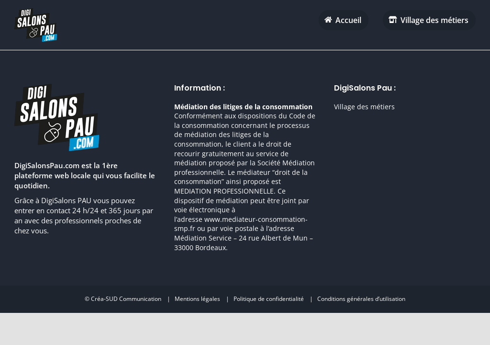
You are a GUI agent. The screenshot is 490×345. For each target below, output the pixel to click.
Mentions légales (197, 299)
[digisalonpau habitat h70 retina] (35, 11)
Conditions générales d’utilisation (361, 299)
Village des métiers (364, 106)
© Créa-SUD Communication (123, 299)
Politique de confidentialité (269, 299)
